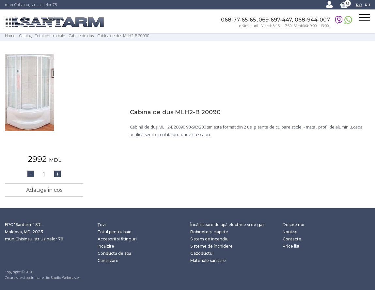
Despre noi (293, 224)
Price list (291, 246)
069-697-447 (275, 20)
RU (367, 5)
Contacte (292, 239)
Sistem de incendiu (209, 239)
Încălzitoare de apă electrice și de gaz (227, 224)
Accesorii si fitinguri (117, 239)
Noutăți (290, 231)
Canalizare (108, 260)
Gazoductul (201, 253)
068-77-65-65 (239, 20)
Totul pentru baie (50, 35)
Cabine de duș (81, 35)
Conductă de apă (114, 253)
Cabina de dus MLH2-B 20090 (123, 35)
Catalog (26, 35)
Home (10, 35)
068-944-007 (312, 20)
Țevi (102, 224)
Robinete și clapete (209, 231)
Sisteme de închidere (211, 246)
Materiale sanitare (208, 260)
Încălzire (106, 246)
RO (359, 5)
